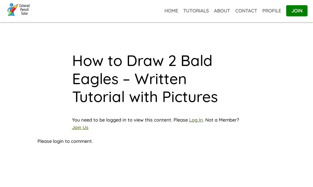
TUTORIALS (196, 11)
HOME (171, 11)
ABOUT (222, 11)
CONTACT (246, 11)
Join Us (80, 127)
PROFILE (271, 11)
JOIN (296, 11)
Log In (196, 120)
